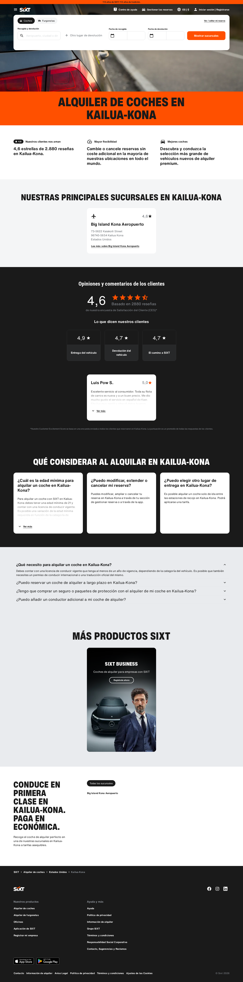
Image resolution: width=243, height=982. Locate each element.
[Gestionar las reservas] (157, 9)
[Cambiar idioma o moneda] (183, 9)
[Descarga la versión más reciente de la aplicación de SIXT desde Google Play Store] (47, 961)
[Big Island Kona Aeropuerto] (102, 793)
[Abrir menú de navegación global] (15, 9)
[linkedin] (225, 889)
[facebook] (209, 889)
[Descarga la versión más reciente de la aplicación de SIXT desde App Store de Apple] (24, 961)
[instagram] (217, 889)
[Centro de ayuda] (125, 9)
